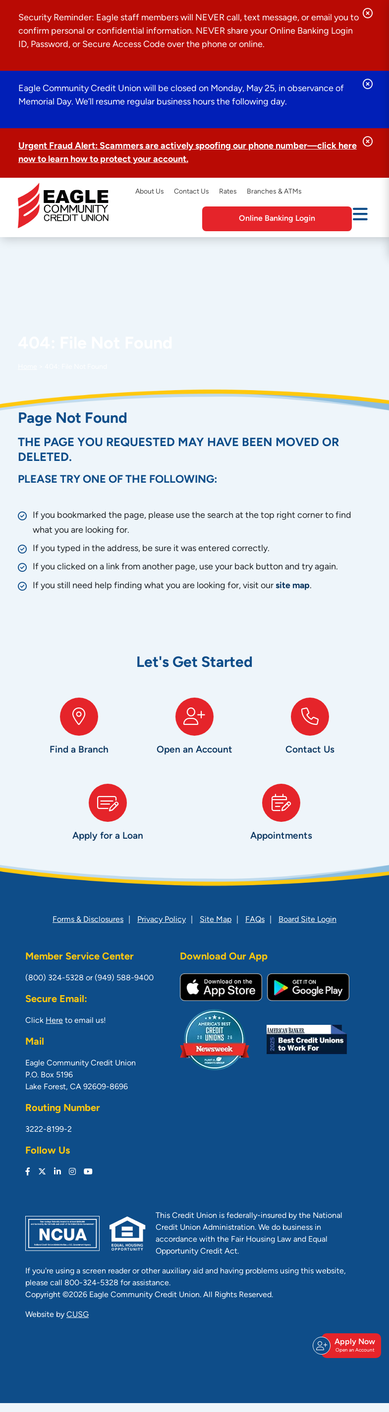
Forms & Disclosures (88, 929)
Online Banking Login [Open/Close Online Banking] (292, 219)
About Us (149, 192)
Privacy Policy (161, 929)
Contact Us (191, 192)
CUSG (77, 1324)
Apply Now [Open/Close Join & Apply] (350, 1350)
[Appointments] (281, 828)
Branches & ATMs (274, 192)
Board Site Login (307, 929)
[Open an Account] (194, 738)
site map (293, 586)
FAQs (255, 929)
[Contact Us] (310, 738)
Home (27, 367)
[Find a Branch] (79, 738)
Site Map (215, 929)
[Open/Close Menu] (360, 217)
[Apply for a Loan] (108, 828)
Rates (228, 192)
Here (54, 1030)
